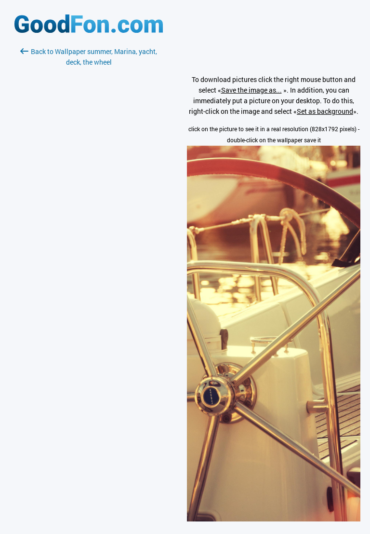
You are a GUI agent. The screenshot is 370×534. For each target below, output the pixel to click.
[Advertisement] (88, 181)
